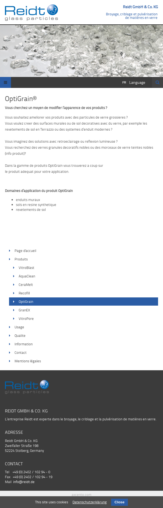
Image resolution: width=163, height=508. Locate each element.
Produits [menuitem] (21, 259)
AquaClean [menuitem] (27, 276)
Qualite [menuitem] (20, 335)
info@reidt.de (24, 481)
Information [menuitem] (24, 343)
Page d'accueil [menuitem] (25, 250)
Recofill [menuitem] (24, 293)
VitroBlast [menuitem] (26, 267)
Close (119, 502)
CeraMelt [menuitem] (26, 284)
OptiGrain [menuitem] (26, 301)
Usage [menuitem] (19, 327)
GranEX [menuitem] (24, 310)
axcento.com (81, 494)
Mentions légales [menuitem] (28, 360)
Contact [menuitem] (21, 352)
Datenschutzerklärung (89, 502)
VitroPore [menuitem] (26, 318)
